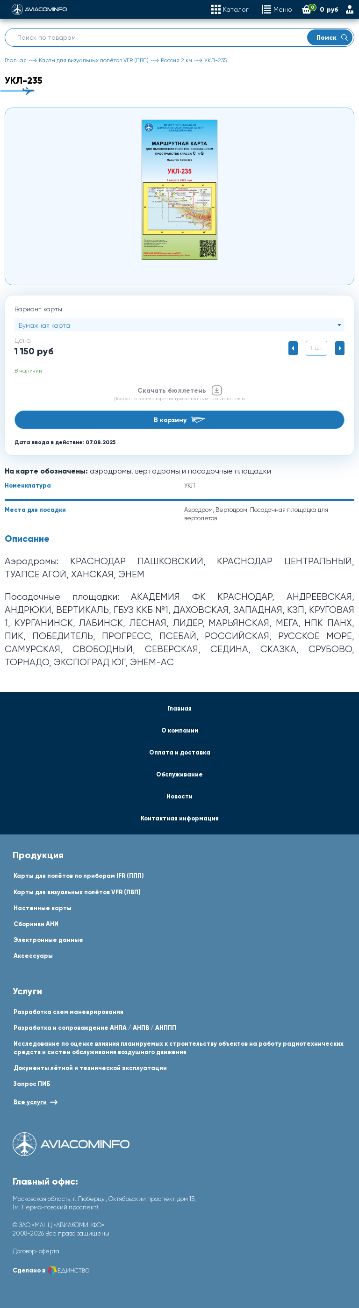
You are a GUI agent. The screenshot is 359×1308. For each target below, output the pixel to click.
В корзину (179, 420)
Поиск (332, 37)
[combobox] (179, 324)
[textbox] (179, 325)
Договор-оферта (36, 1251)
